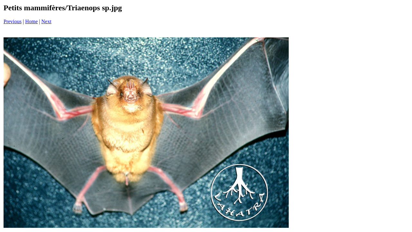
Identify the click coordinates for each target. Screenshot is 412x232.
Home (31, 21)
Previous (13, 21)
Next (47, 21)
